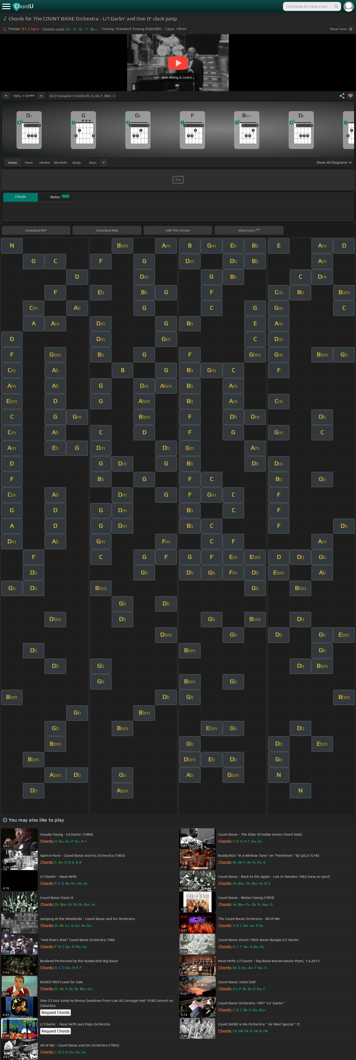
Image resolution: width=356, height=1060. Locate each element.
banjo (77, 162)
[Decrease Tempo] (6, 96)
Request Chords (55, 1012)
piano (29, 162)
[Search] (336, 6)
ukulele (45, 162)
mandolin (60, 162)
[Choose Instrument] (103, 162)
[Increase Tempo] (41, 96)
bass (92, 162)
